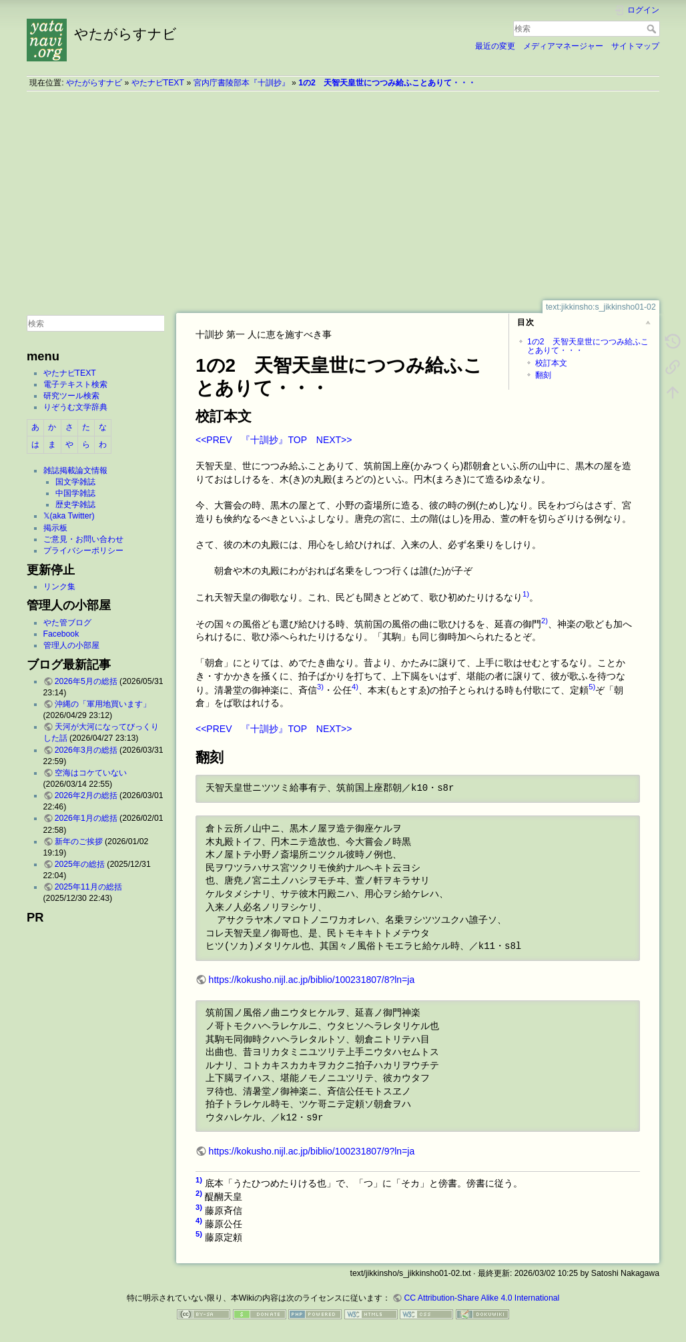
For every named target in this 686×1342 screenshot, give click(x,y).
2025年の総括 (80, 864)
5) (592, 687)
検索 (653, 28)
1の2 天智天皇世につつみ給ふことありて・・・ (387, 82)
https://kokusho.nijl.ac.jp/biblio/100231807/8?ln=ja (312, 979)
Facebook (61, 634)
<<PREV (214, 439)
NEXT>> (334, 439)
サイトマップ (635, 46)
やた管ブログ (67, 622)
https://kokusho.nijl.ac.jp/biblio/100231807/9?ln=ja (312, 1151)
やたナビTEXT (157, 82)
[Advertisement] (343, 195)
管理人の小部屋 (71, 645)
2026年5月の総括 (86, 681)
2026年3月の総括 (86, 750)
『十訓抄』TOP (273, 439)
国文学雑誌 (75, 481)
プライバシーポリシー (83, 550)
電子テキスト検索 (75, 384)
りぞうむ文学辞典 (75, 407)
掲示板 (55, 528)
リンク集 (59, 586)
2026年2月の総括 (86, 795)
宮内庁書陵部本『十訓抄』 (242, 82)
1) (526, 594)
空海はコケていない (91, 772)
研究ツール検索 (71, 395)
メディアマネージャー (563, 46)
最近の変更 (495, 46)
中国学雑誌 (75, 493)
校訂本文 (551, 363)
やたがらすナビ (94, 82)
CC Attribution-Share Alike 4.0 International (481, 1298)
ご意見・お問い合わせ (83, 539)
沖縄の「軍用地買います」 (103, 704)
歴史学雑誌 (75, 504)
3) (320, 687)
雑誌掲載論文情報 (75, 470)
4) (355, 687)
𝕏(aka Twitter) (69, 516)
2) (544, 621)
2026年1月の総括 (86, 818)
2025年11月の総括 (88, 887)
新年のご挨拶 (79, 841)
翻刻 (543, 375)
